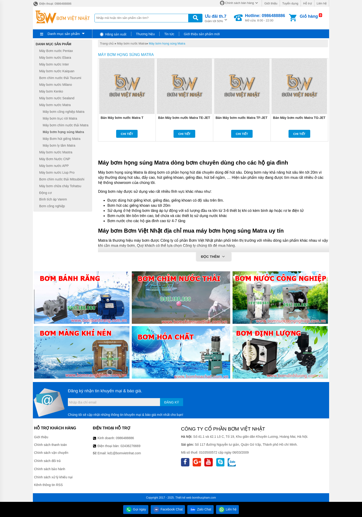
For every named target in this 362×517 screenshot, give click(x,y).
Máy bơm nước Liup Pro (57, 172)
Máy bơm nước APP (54, 166)
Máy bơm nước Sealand (56, 98)
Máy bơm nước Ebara (55, 57)
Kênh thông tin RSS (48, 485)
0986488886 (125, 438)
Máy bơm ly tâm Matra (59, 145)
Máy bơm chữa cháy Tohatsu (60, 186)
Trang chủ (107, 43)
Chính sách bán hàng (239, 3)
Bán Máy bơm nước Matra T (122, 118)
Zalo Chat (200, 509)
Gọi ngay (135, 509)
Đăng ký (171, 402)
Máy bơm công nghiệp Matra (63, 112)
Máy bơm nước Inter (54, 64)
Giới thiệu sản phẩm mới (202, 34)
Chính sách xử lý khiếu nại (53, 477)
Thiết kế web (183, 497)
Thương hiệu (145, 34)
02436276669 (130, 446)
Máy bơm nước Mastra (55, 152)
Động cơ (45, 193)
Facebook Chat (168, 509)
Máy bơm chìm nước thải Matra (65, 125)
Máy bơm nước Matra (131, 43)
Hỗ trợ (307, 3)
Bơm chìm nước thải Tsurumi (60, 78)
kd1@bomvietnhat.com (124, 453)
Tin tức (169, 34)
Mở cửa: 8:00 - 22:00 (265, 17)
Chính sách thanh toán (50, 445)
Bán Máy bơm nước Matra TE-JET (184, 118)
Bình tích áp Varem (53, 199)
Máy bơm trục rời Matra (60, 118)
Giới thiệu (270, 3)
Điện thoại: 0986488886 (52, 3)
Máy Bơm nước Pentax (56, 51)
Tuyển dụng (290, 3)
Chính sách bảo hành (49, 469)
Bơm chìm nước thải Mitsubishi (61, 179)
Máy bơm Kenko (51, 91)
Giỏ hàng (309, 16)
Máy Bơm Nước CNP (54, 159)
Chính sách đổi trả (47, 461)
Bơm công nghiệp (52, 206)
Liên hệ (322, 3)
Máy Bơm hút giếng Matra (61, 139)
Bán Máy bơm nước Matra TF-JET (241, 118)
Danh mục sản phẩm (64, 34)
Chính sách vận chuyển (51, 453)
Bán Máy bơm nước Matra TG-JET (299, 118)
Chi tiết (127, 134)
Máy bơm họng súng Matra (167, 43)
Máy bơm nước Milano (55, 84)
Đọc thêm (213, 257)
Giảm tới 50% (215, 18)
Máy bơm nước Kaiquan (56, 71)
